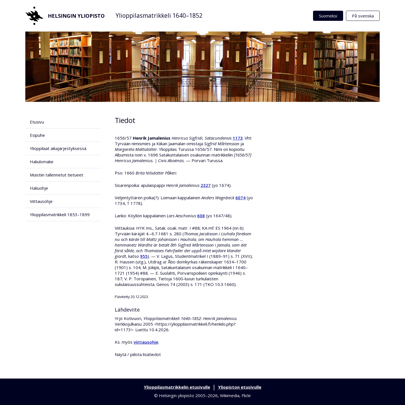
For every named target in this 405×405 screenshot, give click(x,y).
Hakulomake (41, 161)
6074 (240, 197)
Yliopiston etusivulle (239, 387)
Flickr (246, 395)
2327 (206, 185)
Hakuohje (39, 188)
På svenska (363, 16)
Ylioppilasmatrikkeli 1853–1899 (60, 214)
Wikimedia (229, 395)
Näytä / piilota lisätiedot (138, 354)
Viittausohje (41, 201)
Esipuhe (37, 135)
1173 (238, 138)
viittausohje (146, 342)
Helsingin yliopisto (65, 16)
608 (201, 215)
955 (144, 256)
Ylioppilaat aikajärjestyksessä (58, 148)
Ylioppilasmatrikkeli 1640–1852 (159, 15)
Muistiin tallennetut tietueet (56, 175)
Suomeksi (328, 16)
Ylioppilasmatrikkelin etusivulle (177, 387)
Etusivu (37, 122)
